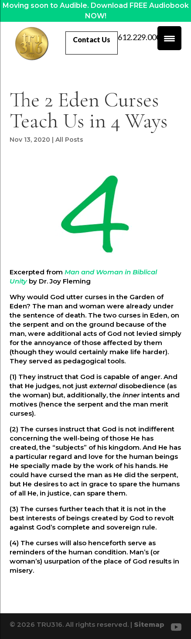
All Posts (69, 140)
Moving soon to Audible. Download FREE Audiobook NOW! (96, 10)
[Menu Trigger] (169, 38)
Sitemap (149, 624)
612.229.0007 (141, 38)
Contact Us (91, 39)
